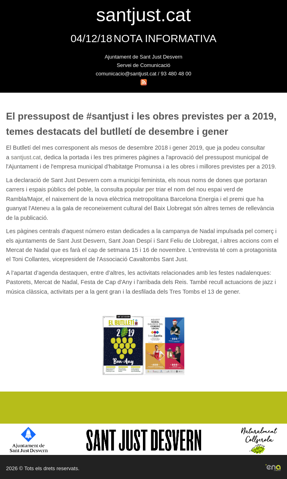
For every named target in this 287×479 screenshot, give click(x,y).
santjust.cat (26, 157)
